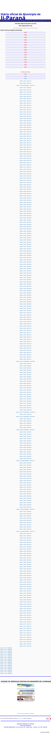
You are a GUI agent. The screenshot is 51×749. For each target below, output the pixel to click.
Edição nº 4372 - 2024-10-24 (25, 178)
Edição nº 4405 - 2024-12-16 (25, 105)
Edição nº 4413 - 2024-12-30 (25, 87)
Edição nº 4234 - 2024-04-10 (25, 493)
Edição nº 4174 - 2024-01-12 (25, 630)
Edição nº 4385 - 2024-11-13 (25, 149)
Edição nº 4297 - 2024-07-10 (25, 343)
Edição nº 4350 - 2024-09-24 (25, 226)
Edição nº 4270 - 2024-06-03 (25, 405)
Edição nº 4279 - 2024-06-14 (25, 385)
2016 (25, 62)
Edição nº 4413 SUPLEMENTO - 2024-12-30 (25, 85)
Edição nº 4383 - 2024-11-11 (25, 153)
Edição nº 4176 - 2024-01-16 (25, 626)
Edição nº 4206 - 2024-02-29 (25, 560)
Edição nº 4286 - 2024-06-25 (25, 370)
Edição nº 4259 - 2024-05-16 (25, 436)
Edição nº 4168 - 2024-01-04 (25, 643)
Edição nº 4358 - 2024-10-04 (25, 209)
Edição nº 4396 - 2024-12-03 (25, 125)
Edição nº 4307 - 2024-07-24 (25, 321)
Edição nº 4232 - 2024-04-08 (25, 498)
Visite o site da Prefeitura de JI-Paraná (26, 713)
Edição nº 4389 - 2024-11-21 (25, 140)
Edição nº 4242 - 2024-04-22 (25, 476)
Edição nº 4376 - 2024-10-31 (25, 169)
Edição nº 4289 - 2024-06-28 (25, 363)
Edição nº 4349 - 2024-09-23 (25, 228)
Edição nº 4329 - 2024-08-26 (25, 273)
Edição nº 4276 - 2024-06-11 (25, 392)
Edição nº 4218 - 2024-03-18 (25, 533)
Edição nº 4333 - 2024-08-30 (25, 264)
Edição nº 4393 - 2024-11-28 (25, 131)
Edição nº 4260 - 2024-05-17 (25, 434)
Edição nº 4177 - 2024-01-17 (25, 624)
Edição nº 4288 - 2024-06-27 (25, 365)
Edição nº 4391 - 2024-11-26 (25, 136)
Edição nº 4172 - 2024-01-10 (25, 635)
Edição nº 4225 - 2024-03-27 (25, 515)
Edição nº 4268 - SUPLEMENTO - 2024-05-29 (25, 412)
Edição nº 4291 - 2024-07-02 (25, 356)
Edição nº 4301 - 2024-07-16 (25, 334)
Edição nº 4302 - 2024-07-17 (25, 332)
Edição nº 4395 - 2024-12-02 (25, 127)
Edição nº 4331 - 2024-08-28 (25, 268)
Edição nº (6, 647)
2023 (25, 42)
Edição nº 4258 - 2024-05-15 (25, 438)
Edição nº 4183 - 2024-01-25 (25, 610)
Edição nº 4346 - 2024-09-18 (25, 235)
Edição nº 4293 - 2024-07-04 (25, 352)
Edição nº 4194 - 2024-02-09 (25, 586)
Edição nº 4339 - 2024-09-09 (25, 250)
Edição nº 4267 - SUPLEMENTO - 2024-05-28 (25, 416)
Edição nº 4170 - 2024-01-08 (25, 639)
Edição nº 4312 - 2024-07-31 (25, 310)
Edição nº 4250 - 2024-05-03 (25, 456)
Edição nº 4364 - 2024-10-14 (25, 195)
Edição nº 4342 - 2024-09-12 (25, 244)
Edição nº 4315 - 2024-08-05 (25, 304)
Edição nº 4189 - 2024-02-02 (25, 597)
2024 (25, 40)
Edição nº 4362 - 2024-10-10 (25, 200)
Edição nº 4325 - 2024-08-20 (25, 281)
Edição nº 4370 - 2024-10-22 (25, 182)
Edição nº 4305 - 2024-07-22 (25, 326)
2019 (25, 52)
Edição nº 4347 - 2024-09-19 (25, 233)
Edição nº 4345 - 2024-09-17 (25, 237)
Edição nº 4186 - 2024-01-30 (25, 604)
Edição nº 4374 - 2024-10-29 (25, 173)
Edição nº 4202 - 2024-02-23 (25, 568)
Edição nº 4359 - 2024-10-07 (25, 206)
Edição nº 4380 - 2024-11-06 (25, 160)
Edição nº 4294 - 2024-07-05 (25, 350)
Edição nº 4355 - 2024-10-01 (25, 215)
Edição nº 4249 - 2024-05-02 (25, 458)
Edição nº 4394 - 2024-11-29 (25, 129)
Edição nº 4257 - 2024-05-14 (25, 440)
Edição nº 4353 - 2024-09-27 (25, 220)
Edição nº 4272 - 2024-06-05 (25, 401)
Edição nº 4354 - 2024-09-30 (25, 217)
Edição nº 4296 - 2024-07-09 (25, 345)
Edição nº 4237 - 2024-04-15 (25, 487)
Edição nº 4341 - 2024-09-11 (25, 246)
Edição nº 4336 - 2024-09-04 (25, 257)
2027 (25, 32)
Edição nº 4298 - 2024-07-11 (25, 341)
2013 (25, 67)
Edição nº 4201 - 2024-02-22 (25, 571)
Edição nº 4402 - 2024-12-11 (25, 111)
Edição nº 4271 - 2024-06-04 (25, 403)
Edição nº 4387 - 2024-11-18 (25, 145)
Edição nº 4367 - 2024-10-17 (25, 189)
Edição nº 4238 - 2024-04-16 (25, 485)
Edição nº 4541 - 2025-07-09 (25, 83)
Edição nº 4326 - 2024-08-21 (25, 279)
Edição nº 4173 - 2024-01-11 (25, 632)
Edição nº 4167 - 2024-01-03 (25, 646)
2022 (25, 45)
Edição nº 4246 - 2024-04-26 (25, 467)
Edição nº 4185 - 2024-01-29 (25, 606)
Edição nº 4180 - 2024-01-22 (25, 617)
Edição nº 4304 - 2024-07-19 (25, 328)
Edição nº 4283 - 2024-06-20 (25, 376)
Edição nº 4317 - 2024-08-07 (25, 299)
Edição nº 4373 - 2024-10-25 (25, 175)
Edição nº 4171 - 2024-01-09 (25, 637)
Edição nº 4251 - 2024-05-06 (25, 454)
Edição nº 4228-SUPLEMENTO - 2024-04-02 (25, 509)
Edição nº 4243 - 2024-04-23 (25, 473)
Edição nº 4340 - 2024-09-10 (25, 248)
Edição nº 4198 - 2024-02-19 (25, 577)
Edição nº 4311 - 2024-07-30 (25, 312)
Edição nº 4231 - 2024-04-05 (25, 500)
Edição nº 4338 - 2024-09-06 (25, 253)
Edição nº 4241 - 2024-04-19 (25, 478)
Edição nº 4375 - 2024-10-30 (25, 171)
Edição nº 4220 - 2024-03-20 (25, 526)
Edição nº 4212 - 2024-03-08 (25, 546)
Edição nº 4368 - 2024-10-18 (25, 186)
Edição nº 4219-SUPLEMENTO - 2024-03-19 (25, 531)
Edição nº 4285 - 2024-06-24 (25, 372)
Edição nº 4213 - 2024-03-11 (25, 544)
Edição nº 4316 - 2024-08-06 (25, 301)
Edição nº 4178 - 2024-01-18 (25, 621)
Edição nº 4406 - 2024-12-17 (25, 103)
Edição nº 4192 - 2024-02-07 (25, 590)
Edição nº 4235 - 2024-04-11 (25, 491)
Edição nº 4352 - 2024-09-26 (25, 222)
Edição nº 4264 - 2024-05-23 (25, 423)
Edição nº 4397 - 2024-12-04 (25, 122)
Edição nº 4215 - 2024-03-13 (25, 540)
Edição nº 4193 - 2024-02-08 (25, 588)
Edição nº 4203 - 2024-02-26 (25, 566)
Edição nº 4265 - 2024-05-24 (25, 420)
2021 (25, 47)
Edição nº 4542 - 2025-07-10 (25, 81)
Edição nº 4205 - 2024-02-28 (25, 562)
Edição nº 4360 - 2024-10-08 (25, 204)
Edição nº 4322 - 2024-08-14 (25, 288)
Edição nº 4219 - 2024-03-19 (25, 529)
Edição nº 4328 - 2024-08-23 (25, 275)
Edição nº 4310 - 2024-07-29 (25, 315)
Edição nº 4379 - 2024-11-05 (25, 162)
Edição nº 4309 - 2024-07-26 (25, 317)
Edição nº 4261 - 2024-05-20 (25, 431)
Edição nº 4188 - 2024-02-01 (25, 599)
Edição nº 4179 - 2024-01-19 (25, 619)
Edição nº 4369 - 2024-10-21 (25, 184)
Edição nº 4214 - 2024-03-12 (25, 542)
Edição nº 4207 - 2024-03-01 (25, 557)
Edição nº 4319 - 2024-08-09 (25, 295)
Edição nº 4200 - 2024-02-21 (25, 573)
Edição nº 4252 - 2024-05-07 (25, 451)
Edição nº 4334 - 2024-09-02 (25, 262)
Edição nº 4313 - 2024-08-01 (25, 308)
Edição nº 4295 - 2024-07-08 (25, 348)
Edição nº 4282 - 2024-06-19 (25, 379)
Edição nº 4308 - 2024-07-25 (25, 319)
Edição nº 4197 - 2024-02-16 (25, 579)
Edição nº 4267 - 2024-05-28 (25, 414)
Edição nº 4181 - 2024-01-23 (25, 615)
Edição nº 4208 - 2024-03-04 (25, 555)
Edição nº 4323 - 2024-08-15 (25, 286)
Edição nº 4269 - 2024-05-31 (25, 407)
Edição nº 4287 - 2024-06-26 (25, 368)
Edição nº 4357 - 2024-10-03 (25, 211)
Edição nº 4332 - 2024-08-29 (25, 266)
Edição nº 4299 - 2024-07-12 (25, 339)
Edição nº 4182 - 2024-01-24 (25, 613)
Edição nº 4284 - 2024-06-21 (25, 374)
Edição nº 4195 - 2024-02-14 (25, 584)
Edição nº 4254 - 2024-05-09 (25, 447)
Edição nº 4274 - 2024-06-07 (25, 396)
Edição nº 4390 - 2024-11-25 (25, 138)
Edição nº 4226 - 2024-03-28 (25, 513)
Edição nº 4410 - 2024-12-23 (25, 94)
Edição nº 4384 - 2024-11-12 (25, 151)
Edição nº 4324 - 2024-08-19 (25, 284)
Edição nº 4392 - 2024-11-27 (25, 134)
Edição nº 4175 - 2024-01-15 (25, 628)
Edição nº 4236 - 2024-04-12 (25, 489)
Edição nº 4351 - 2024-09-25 (25, 224)
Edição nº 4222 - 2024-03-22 (25, 522)
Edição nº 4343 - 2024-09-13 (25, 242)
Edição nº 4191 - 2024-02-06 (25, 593)
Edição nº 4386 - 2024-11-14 (25, 147)
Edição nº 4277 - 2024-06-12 (25, 390)
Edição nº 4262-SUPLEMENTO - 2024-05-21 (25, 429)
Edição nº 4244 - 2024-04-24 (25, 471)
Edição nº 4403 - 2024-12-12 (25, 109)
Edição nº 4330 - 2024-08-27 (25, 270)
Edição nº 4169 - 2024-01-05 (25, 641)
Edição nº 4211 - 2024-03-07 (25, 549)
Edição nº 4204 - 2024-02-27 (25, 564)
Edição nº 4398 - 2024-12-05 (25, 120)
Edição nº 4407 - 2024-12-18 (25, 100)
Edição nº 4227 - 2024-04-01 (25, 511)
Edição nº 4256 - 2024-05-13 (25, 443)
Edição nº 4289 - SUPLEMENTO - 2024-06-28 (25, 361)
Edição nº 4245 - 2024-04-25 (25, 469)
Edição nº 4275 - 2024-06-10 (25, 394)
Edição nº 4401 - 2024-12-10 (25, 114)
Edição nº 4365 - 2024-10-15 (25, 193)
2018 (25, 54)
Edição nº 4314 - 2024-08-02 (25, 306)
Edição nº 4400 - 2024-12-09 (25, 116)
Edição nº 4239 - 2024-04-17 (25, 482)
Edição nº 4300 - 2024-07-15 (25, 337)
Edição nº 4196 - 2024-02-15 (25, 582)
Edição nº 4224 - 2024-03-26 (25, 518)
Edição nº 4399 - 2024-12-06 (25, 118)
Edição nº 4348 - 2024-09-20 (25, 231)
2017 (25, 57)
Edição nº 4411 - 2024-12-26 (25, 92)
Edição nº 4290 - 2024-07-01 (25, 359)
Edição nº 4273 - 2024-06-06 (25, 398)
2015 (25, 59)
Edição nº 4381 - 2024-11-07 (25, 158)
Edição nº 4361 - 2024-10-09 (25, 202)
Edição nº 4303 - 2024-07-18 (25, 330)
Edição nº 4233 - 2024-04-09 (25, 496)
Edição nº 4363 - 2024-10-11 (25, 198)
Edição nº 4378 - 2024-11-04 (25, 164)
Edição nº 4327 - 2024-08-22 (25, 277)
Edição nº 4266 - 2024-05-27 (25, 418)
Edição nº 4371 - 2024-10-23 (25, 180)
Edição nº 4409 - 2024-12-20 (25, 96)
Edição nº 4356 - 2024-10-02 (25, 213)
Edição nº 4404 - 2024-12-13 (25, 107)
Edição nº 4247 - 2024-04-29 (25, 465)
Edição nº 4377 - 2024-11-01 (25, 167)
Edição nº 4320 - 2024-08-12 (25, 292)
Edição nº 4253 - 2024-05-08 (25, 449)
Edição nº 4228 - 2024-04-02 (25, 507)
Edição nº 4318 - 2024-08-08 (25, 297)
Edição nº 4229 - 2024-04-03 (25, 504)
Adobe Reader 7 (20, 718)
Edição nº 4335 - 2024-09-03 (25, 259)
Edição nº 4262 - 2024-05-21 (25, 427)
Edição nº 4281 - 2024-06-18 (25, 381)
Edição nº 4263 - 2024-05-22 (25, 425)
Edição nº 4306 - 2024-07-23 (25, 323)
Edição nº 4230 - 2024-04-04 (25, 502)
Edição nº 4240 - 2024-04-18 (25, 480)
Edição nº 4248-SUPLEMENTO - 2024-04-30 (25, 460)
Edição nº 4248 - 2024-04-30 (25, 462)
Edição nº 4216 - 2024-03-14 (25, 537)
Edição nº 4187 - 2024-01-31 (25, 601)
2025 (25, 37)
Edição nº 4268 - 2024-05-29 (25, 409)
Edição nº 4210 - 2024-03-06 (25, 551)
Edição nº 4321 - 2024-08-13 (25, 290)
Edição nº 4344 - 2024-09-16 (25, 239)
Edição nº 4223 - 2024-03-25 (25, 520)
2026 (25, 35)
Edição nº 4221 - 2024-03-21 (25, 524)
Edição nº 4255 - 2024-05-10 (25, 445)
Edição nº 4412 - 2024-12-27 (25, 89)
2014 (25, 64)
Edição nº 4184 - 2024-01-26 (25, 608)
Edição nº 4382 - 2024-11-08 (25, 156)
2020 (25, 49)
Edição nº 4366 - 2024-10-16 (25, 191)
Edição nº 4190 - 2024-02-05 (25, 595)
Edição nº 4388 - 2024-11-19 (25, 142)
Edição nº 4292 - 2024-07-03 (25, 354)
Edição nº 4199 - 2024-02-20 (25, 575)
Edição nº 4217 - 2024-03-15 (25, 535)
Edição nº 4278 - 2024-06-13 (25, 387)
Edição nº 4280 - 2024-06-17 (25, 383)
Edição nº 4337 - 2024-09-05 (25, 255)
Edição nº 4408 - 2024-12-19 (25, 98)
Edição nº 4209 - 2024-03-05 (25, 553)
